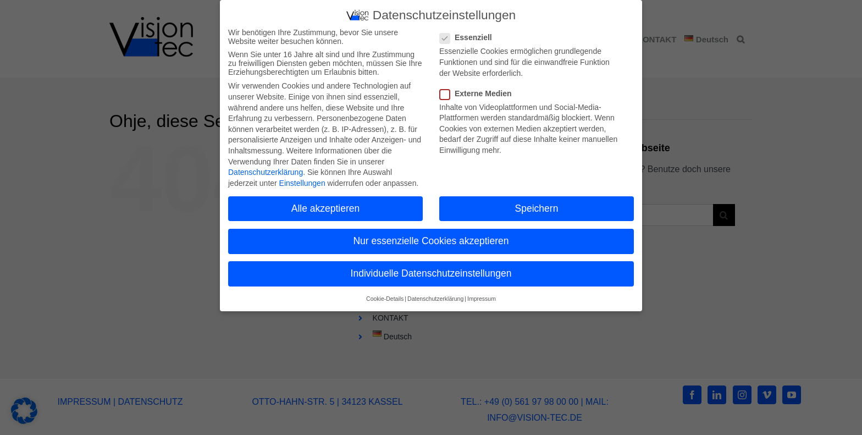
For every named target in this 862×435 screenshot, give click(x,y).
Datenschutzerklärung (265, 170)
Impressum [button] (481, 297)
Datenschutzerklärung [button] (435, 297)
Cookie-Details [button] (385, 297)
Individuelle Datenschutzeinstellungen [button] (431, 271)
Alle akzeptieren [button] (325, 206)
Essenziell (470, 35)
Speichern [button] (537, 206)
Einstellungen (302, 181)
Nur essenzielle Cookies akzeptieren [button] (431, 239)
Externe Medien (480, 91)
